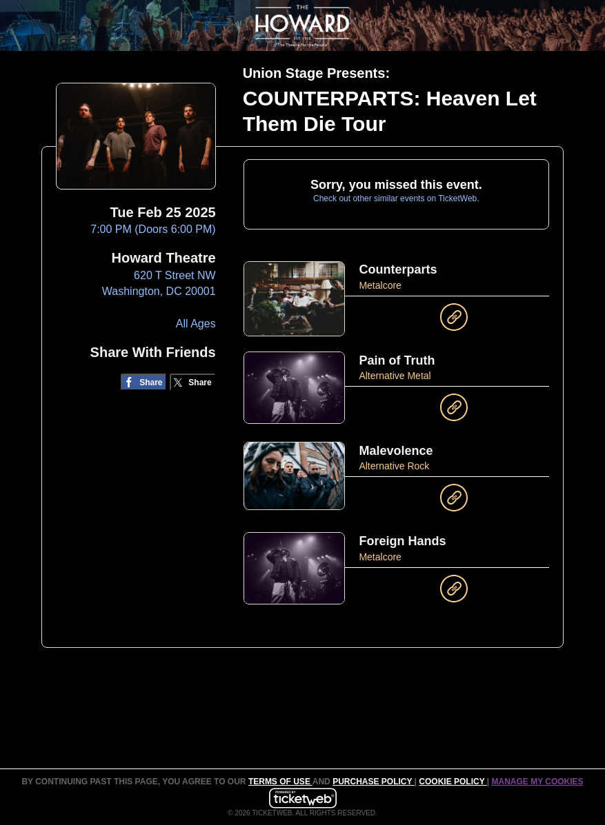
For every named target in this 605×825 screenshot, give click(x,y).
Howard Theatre (164, 257)
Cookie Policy (452, 781)
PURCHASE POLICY (373, 781)
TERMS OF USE (280, 781)
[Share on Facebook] (144, 382)
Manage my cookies (537, 781)
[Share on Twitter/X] (193, 382)
